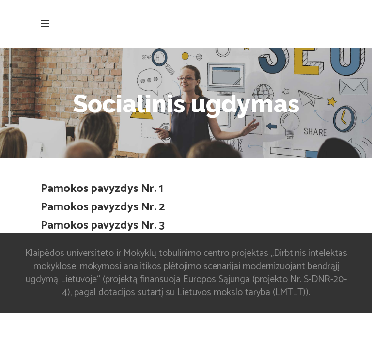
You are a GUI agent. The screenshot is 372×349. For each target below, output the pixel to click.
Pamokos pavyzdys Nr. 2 (103, 207)
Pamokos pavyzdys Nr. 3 (103, 225)
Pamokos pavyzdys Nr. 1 (102, 188)
